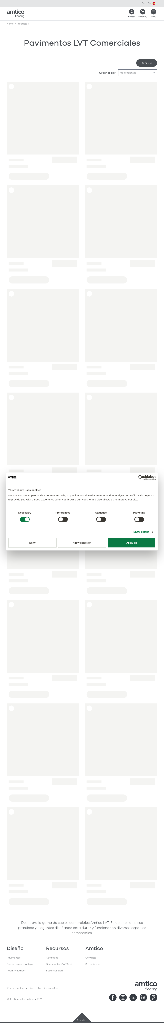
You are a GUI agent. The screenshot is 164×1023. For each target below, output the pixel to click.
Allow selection (82, 542)
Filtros (146, 63)
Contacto (90, 957)
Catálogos (52, 957)
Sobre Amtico (93, 964)
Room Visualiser (16, 970)
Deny (32, 542)
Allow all (131, 542)
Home (10, 23)
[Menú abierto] (153, 13)
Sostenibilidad (54, 970)
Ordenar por (107, 73)
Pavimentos (13, 957)
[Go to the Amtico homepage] (15, 14)
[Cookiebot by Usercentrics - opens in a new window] (141, 477)
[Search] (131, 13)
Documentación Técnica (60, 964)
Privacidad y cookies (20, 988)
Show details (141, 531)
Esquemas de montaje (20, 964)
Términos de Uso (48, 988)
